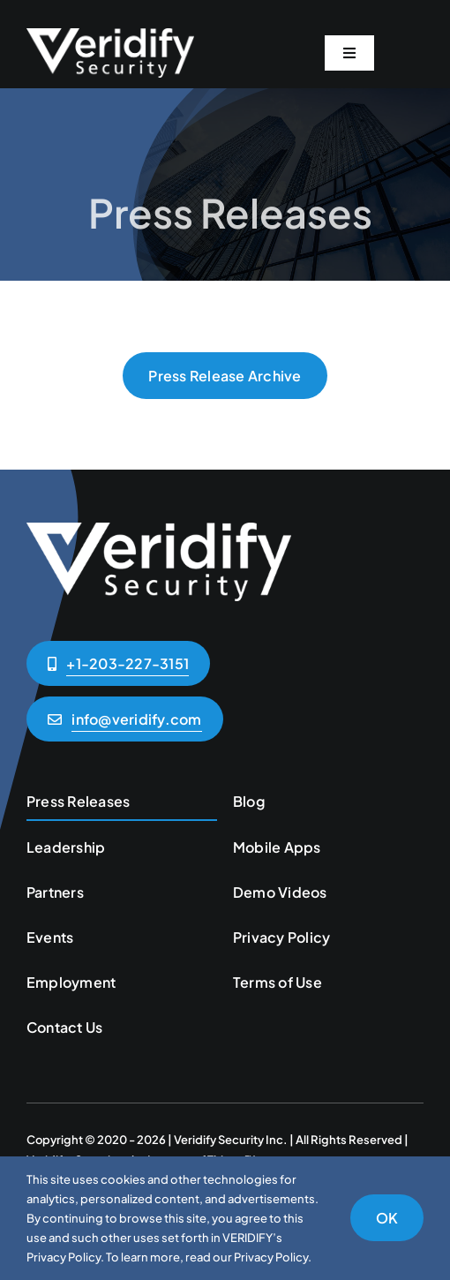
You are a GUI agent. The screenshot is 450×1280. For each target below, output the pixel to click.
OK (387, 1217)
